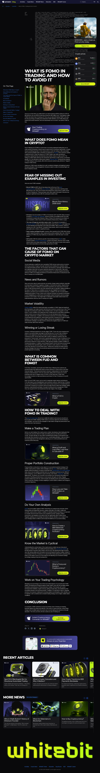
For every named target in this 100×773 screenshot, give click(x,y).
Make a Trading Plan (8, 112)
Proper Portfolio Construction (10, 114)
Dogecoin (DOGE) (31, 224)
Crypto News (34, 766)
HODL (54, 468)
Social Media (6, 98)
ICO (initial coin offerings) (38, 216)
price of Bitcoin (46, 189)
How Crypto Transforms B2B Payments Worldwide (73, 680)
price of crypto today (32, 418)
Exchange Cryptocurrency (60, 618)
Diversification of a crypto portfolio (61, 470)
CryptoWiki (14, 6)
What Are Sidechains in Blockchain (42, 720)
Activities (26, 766)
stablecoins (60, 473)
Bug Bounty (59, 766)
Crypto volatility (28, 307)
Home (2, 6)
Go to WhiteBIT (85, 84)
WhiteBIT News (43, 766)
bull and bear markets (61, 548)
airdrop (56, 152)
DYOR (26, 508)
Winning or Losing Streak (9, 104)
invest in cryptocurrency (41, 240)
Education (8, 6)
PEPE (60, 224)
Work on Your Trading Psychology (11, 120)
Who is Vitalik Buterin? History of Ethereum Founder (16, 720)
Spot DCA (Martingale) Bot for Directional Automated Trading (16, 680)
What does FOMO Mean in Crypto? (11, 89)
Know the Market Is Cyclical (9, 118)
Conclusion (5, 122)
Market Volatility (6, 102)
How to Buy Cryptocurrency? (73, 719)
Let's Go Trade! (63, 130)
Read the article (63, 208)
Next (87, 658)
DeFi (60, 239)
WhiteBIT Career (71, 766)
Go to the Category (32, 697)
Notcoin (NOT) (54, 159)
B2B (64, 766)
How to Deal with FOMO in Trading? (11, 110)
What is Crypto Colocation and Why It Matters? (44, 680)
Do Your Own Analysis (8, 116)
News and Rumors (7, 100)
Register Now (85, 46)
